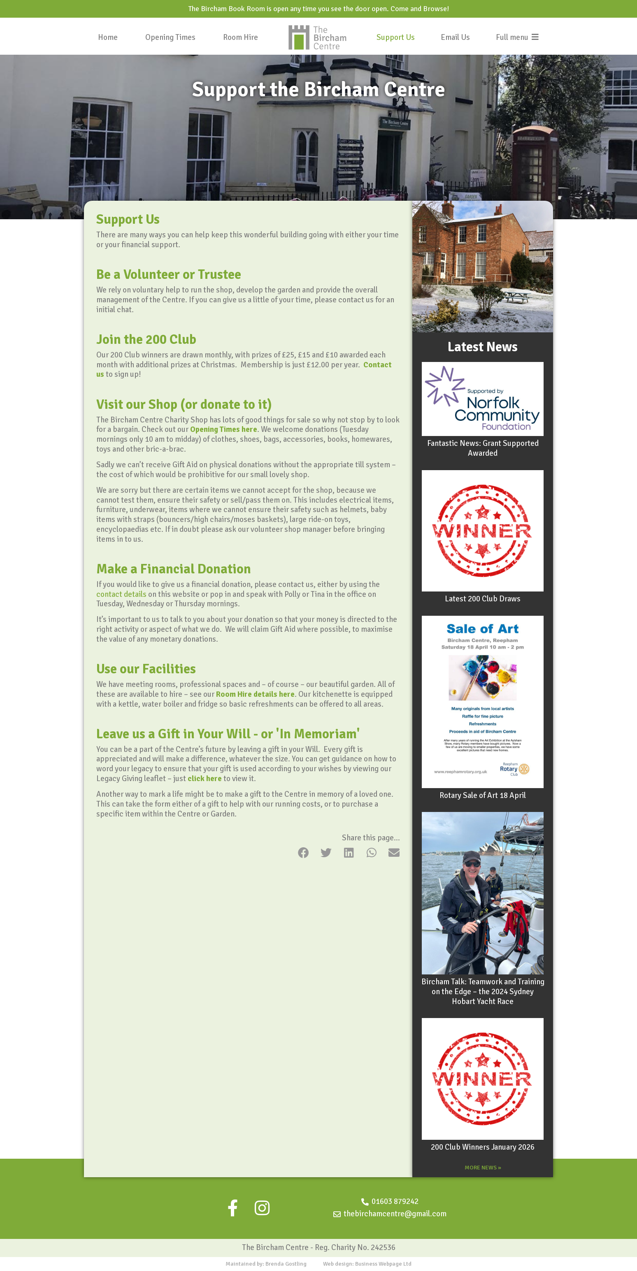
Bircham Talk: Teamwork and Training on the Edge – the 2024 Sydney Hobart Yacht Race (482, 992)
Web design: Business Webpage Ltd (367, 1263)
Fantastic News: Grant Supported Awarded (483, 448)
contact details (121, 594)
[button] (303, 852)
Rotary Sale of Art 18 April (482, 795)
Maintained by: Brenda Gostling (266, 1263)
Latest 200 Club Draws (483, 599)
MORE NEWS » (483, 1167)
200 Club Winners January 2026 (483, 1147)
